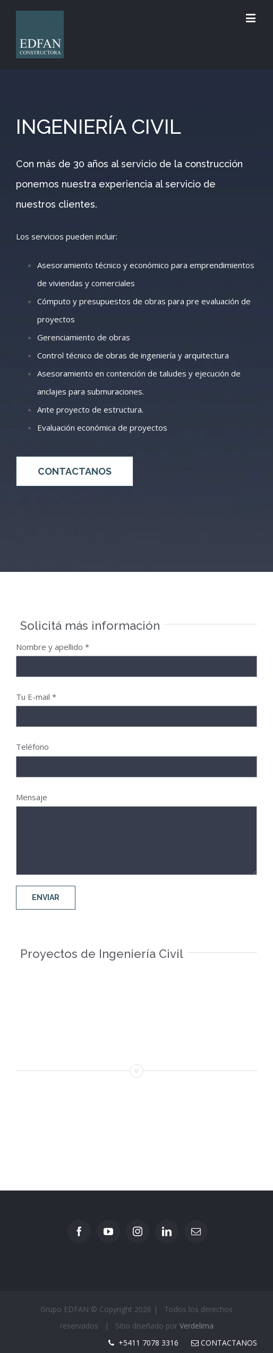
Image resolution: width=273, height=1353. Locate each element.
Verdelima (197, 1326)
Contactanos (224, 1343)
